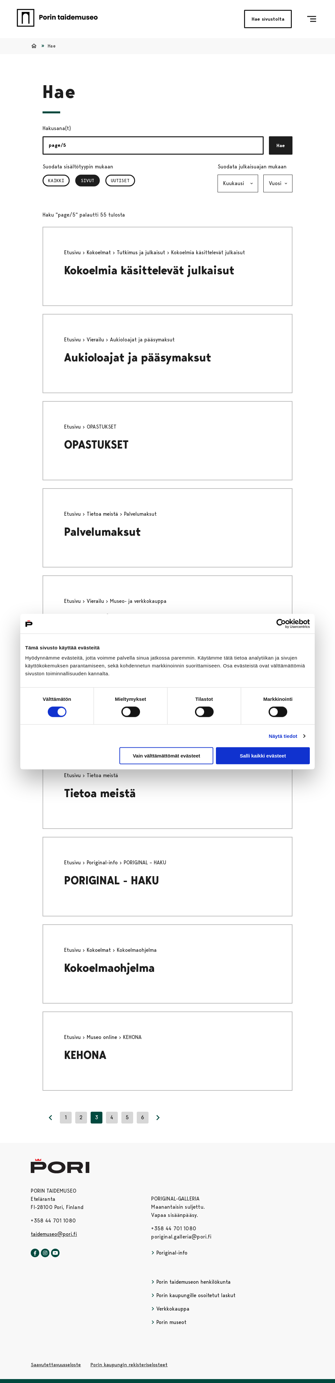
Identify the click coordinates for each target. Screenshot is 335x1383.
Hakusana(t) (57, 128)
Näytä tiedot (283, 736)
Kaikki (56, 180)
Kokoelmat (100, 252)
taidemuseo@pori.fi (54, 1234)
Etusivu (73, 252)
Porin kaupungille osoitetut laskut (193, 1295)
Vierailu (96, 339)
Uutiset (120, 180)
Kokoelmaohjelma (109, 968)
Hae (280, 145)
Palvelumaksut (102, 532)
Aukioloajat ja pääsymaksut (137, 357)
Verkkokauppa (170, 1309)
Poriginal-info (103, 862)
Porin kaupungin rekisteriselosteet (129, 1365)
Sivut (90, 180)
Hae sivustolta (268, 19)
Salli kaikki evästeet (263, 756)
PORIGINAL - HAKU (111, 880)
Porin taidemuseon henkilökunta (191, 1282)
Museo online (103, 1037)
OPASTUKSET (96, 444)
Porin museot (168, 1322)
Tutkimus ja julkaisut (142, 252)
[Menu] (311, 19)
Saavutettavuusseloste (56, 1365)
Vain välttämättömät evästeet (166, 756)
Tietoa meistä (103, 514)
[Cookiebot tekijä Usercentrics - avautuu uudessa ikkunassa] (281, 623)
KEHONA (85, 1055)
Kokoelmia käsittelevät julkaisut (149, 270)
